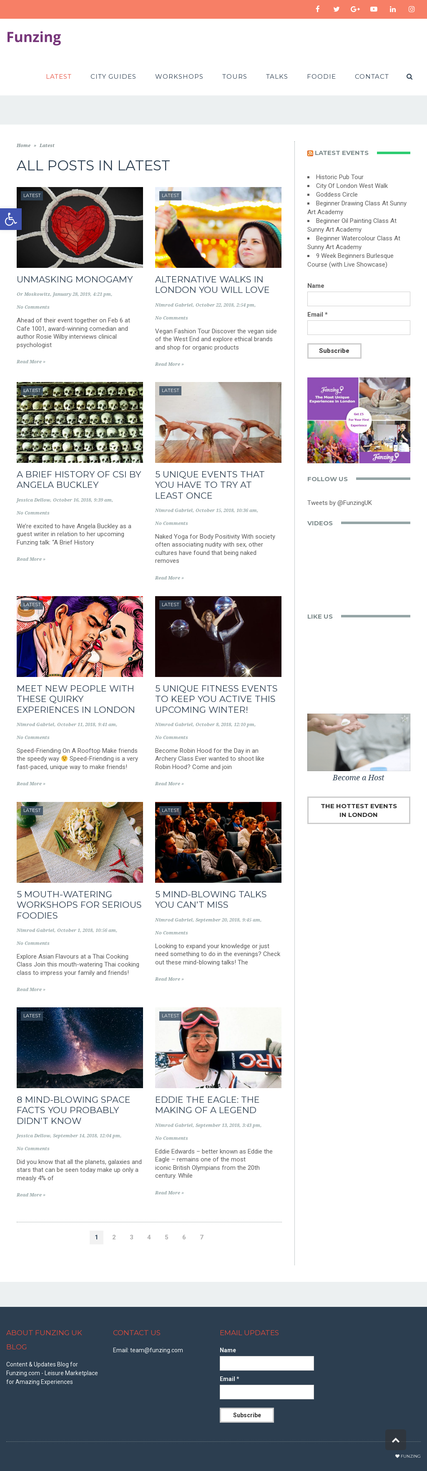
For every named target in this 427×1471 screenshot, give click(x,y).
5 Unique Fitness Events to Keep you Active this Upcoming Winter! (216, 698)
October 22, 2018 (215, 305)
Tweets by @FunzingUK (339, 503)
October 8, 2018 (213, 724)
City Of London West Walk (352, 186)
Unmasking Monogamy (75, 279)
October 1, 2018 (75, 930)
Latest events (342, 153)
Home (23, 145)
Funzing (411, 1456)
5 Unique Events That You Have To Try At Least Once (210, 484)
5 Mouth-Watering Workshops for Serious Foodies (79, 904)
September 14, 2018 (75, 1136)
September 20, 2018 (217, 920)
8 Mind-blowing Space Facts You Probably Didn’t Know (74, 1110)
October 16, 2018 (72, 500)
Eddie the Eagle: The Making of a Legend (207, 1104)
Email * (317, 314)
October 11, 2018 (76, 724)
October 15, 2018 (215, 510)
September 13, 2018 (217, 1125)
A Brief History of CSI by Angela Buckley (79, 479)
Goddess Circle (337, 194)
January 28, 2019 (71, 294)
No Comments (33, 307)
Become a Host (358, 777)
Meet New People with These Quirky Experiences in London (76, 698)
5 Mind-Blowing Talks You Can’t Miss (211, 899)
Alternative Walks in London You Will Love (212, 284)
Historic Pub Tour (340, 177)
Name (315, 286)
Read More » (31, 362)
